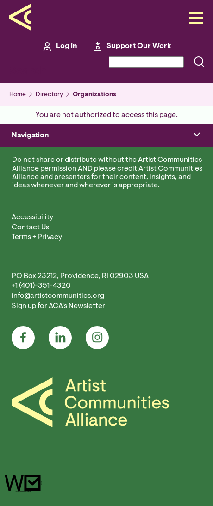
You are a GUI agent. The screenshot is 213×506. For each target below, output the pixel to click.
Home (17, 95)
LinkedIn (60, 337)
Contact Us (30, 227)
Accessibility (32, 217)
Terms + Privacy (37, 237)
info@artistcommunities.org (58, 296)
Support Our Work (138, 46)
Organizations (94, 95)
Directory (49, 95)
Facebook (23, 337)
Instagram (97, 337)
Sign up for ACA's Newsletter (58, 306)
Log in (66, 46)
